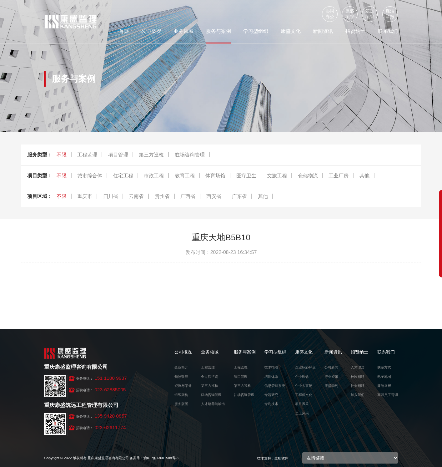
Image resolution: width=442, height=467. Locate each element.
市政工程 (154, 175)
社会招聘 (357, 386)
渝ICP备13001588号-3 (160, 458)
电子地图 (384, 376)
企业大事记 (303, 386)
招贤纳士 (355, 31)
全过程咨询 (209, 376)
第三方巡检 (151, 154)
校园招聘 (357, 376)
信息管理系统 (274, 386)
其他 (364, 175)
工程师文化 (303, 395)
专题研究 (271, 395)
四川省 (110, 196)
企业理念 (302, 376)
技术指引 (271, 367)
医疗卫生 (246, 175)
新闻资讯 (323, 31)
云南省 (136, 196)
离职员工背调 (387, 395)
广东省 (239, 196)
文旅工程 (277, 175)
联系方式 (384, 367)
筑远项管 (369, 13)
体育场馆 (215, 175)
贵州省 (162, 196)
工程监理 (87, 154)
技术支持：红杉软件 (272, 458)
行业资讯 (331, 376)
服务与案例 (218, 31)
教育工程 (185, 175)
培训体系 (271, 376)
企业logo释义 (305, 367)
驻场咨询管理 (190, 154)
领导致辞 (181, 376)
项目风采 (302, 404)
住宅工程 (123, 175)
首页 (124, 31)
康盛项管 (349, 13)
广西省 (187, 196)
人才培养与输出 (213, 404)
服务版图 (181, 404)
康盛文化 (291, 31)
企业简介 (181, 367)
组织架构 (181, 395)
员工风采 (302, 413)
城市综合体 (89, 175)
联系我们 (388, 31)
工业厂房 (339, 175)
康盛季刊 (331, 386)
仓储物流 (308, 175)
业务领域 (183, 31)
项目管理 (118, 154)
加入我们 (357, 395)
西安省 (213, 196)
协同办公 (329, 13)
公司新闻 (331, 367)
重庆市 (84, 196)
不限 (62, 154)
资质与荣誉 (183, 386)
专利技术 (271, 404)
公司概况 (151, 31)
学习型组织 (255, 31)
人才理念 (357, 367)
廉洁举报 (390, 13)
